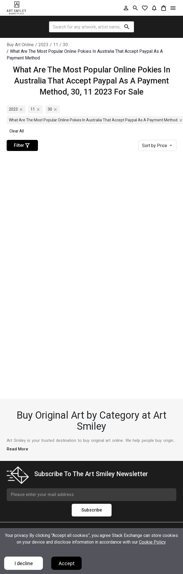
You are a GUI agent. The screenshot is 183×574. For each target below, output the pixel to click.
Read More (17, 449)
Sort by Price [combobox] (154, 145)
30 (65, 44)
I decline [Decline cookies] (23, 563)
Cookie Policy (152, 542)
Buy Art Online (20, 44)
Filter (22, 145)
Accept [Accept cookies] (66, 563)
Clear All (16, 131)
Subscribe (92, 510)
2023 (43, 44)
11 (55, 44)
